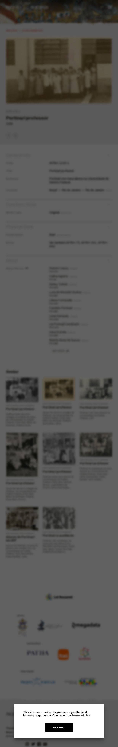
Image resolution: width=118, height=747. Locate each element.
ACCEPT (59, 727)
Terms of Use (80, 715)
